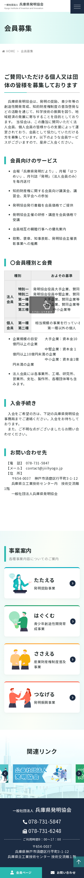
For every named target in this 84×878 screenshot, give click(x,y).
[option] (42, 775)
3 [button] (44, 789)
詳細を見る (72, 587)
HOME (10, 51)
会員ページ (24, 872)
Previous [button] (5, 776)
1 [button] (37, 789)
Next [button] (79, 776)
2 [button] (40, 789)
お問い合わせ (66, 872)
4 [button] (47, 789)
